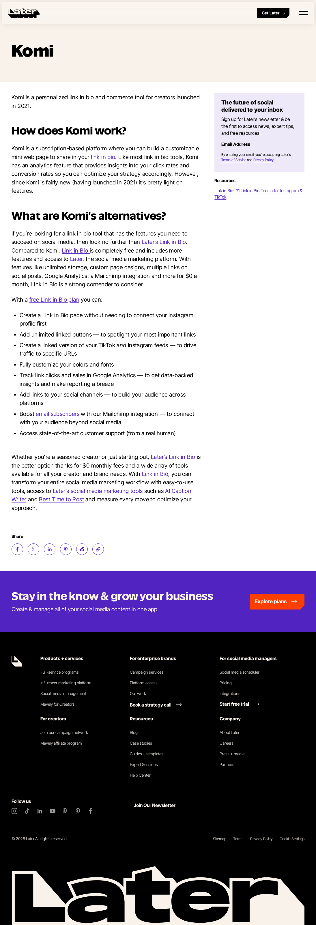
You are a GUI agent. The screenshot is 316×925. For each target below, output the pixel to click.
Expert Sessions (144, 764)
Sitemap (219, 838)
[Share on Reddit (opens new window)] (82, 549)
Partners (227, 764)
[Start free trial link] (239, 704)
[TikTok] (27, 811)
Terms (238, 838)
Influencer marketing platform (65, 682)
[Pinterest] (78, 811)
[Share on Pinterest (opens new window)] (66, 549)
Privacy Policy (263, 160)
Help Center (140, 775)
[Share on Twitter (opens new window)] (33, 549)
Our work (138, 693)
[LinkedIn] (40, 811)
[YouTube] (52, 811)
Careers (226, 743)
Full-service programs (59, 672)
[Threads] (65, 811)
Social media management (63, 693)
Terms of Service (233, 160)
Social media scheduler (239, 672)
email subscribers (57, 413)
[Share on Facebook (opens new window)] (17, 549)
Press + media (232, 753)
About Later (230, 732)
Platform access (144, 682)
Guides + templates (146, 753)
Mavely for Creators (57, 704)
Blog (134, 732)
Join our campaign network (64, 732)
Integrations (230, 693)
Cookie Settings (292, 838)
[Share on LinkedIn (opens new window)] (49, 549)
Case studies (141, 743)
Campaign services (146, 672)
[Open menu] (303, 13)
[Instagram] (14, 811)
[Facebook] (91, 811)
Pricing (226, 682)
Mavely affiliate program (61, 743)
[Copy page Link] (98, 549)
